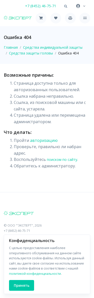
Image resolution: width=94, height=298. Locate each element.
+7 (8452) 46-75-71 (40, 5)
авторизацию (44, 140)
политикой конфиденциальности (35, 273)
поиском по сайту (62, 159)
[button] (65, 6)
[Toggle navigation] (84, 18)
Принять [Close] (21, 285)
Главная (11, 47)
